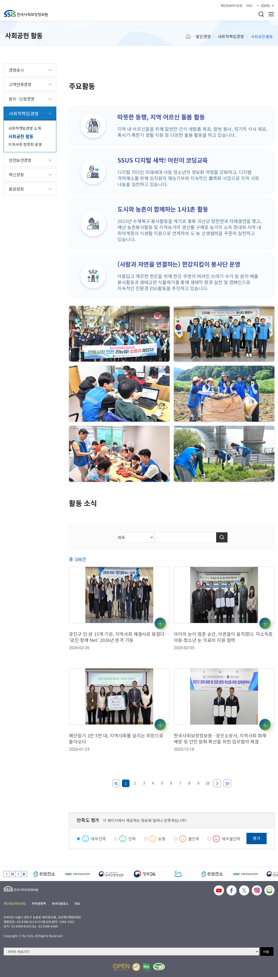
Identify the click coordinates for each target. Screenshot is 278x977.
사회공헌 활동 (21, 136)
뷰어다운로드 (60, 903)
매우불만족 (231, 839)
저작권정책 (38, 903)
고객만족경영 (20, 84)
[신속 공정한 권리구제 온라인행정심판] (111, 874)
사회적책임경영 (231, 36)
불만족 (193, 839)
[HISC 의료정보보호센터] (77, 874)
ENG (249, 5)
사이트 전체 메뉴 (271, 14)
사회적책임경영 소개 (24, 128)
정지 (12, 874)
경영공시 (16, 70)
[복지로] (178, 874)
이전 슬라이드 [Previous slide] (7, 874)
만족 (132, 839)
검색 (261, 14)
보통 (162, 839)
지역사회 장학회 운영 (25, 144)
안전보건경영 (20, 160)
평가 (256, 838)
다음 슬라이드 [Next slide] (18, 874)
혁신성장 (16, 174)
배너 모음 (24, 874)
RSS (77, 903)
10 (208, 783)
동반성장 (16, 189)
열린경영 (203, 36)
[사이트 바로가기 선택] (131, 951)
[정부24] (145, 874)
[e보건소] (44, 874)
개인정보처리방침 (231, 5)
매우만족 (98, 839)
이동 (266, 951)
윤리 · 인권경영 (21, 99)
